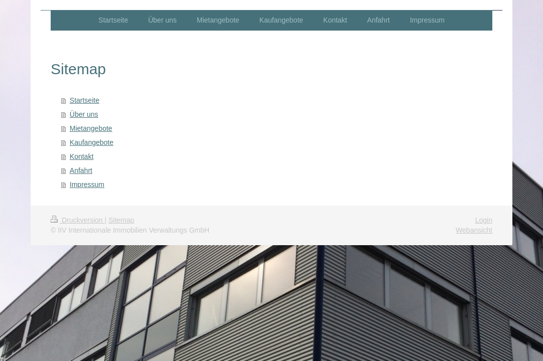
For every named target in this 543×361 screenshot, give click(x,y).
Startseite (84, 100)
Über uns (84, 114)
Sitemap (121, 220)
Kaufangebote (91, 142)
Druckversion (77, 220)
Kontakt (81, 156)
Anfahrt (81, 170)
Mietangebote (91, 128)
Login (483, 220)
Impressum (87, 184)
